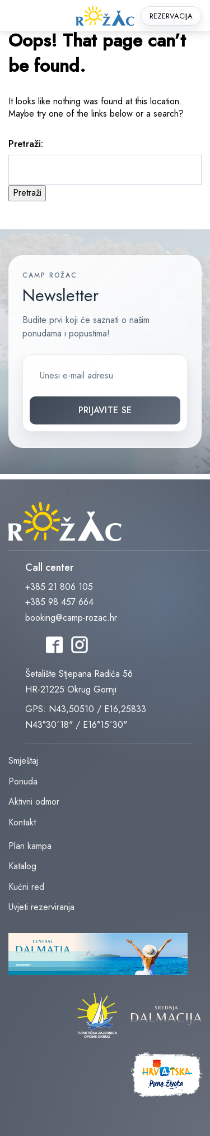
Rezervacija (171, 16)
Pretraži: (25, 143)
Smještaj (23, 760)
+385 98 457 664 (59, 601)
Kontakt (22, 822)
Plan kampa (30, 845)
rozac (105, 16)
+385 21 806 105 (59, 586)
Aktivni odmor (33, 801)
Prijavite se (105, 410)
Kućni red (26, 886)
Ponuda (23, 781)
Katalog (22, 866)
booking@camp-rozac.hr (71, 617)
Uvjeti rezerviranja (41, 907)
